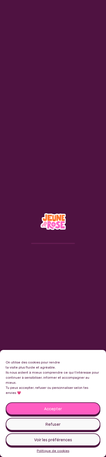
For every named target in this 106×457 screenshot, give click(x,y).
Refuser (53, 424)
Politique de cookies (53, 450)
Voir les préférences (53, 440)
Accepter (53, 409)
